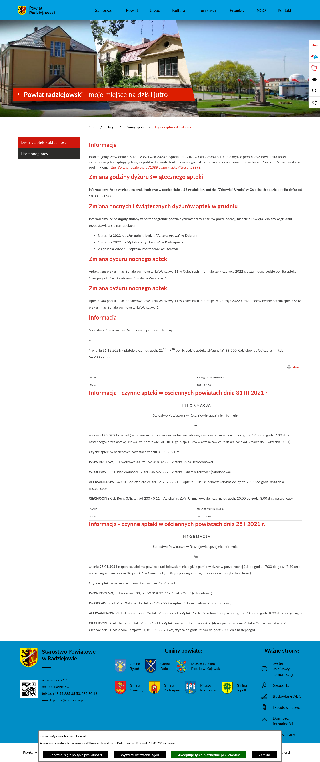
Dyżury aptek (135, 127)
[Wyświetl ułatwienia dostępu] (314, 79)
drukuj (297, 367)
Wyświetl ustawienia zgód (140, 755)
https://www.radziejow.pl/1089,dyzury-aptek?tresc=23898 (154, 167)
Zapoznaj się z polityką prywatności (76, 755)
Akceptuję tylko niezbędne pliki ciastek (209, 755)
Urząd (111, 127)
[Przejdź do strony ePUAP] (314, 56)
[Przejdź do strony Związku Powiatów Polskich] (314, 68)
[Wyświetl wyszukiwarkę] (314, 90)
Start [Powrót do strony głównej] (92, 127)
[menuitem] (104, 10)
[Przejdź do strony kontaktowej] (314, 102)
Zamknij (264, 755)
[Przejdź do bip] (314, 45)
